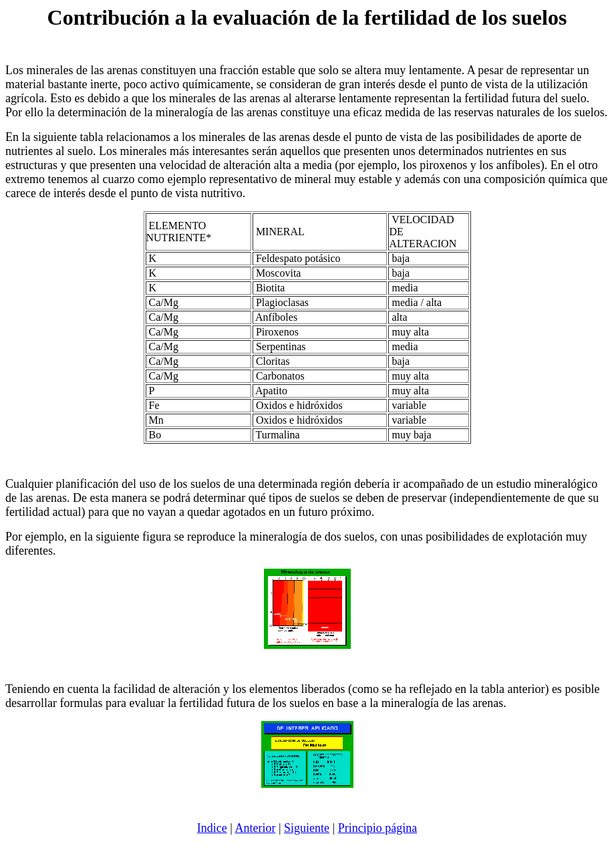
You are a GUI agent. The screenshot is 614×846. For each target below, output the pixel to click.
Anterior (255, 828)
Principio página (377, 828)
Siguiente (306, 828)
